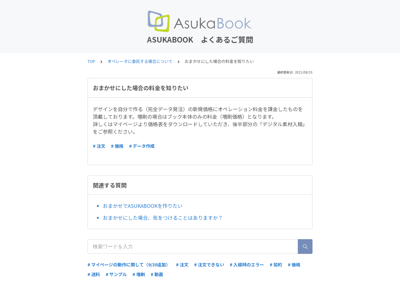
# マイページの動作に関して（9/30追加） (129, 264)
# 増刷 (138, 274)
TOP (91, 61)
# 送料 (94, 274)
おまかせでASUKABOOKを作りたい (142, 205)
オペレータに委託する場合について (140, 61)
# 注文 (99, 146)
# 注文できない (209, 264)
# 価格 (117, 146)
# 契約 (276, 264)
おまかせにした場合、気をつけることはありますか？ (163, 217)
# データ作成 (142, 146)
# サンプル (116, 274)
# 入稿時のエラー (247, 264)
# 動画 (157, 274)
